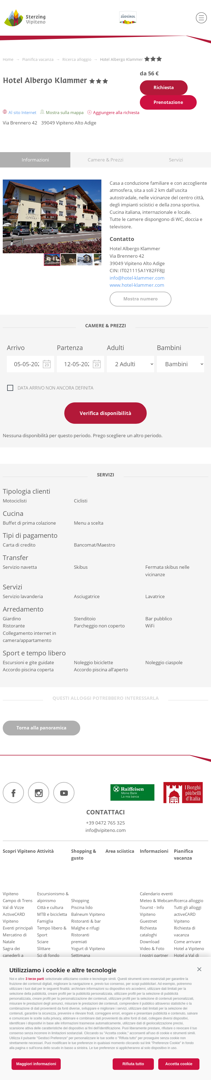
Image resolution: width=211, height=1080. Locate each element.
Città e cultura (50, 907)
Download (149, 941)
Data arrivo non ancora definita (55, 388)
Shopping (80, 900)
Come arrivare (187, 941)
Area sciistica (120, 851)
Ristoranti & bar (86, 921)
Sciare (42, 941)
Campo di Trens (17, 900)
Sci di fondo (48, 955)
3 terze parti (35, 979)
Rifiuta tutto (133, 1064)
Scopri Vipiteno (19, 851)
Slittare (43, 948)
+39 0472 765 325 (105, 823)
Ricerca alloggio (188, 900)
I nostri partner (154, 955)
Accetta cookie (179, 1064)
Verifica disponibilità (105, 413)
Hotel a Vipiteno (189, 948)
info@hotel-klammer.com (137, 278)
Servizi (176, 160)
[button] (199, 969)
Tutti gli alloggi (187, 907)
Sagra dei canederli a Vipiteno (13, 955)
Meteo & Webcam (157, 900)
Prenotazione (168, 102)
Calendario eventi (156, 893)
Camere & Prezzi (105, 160)
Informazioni (35, 160)
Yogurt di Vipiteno (88, 948)
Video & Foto (152, 948)
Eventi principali (18, 928)
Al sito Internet (20, 112)
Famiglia (45, 921)
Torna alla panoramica (41, 728)
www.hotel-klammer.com (137, 285)
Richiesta (164, 87)
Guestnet (148, 921)
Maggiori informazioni (36, 1064)
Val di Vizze (13, 907)
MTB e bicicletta (52, 914)
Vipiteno (10, 893)
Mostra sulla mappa (62, 112)
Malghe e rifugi (85, 928)
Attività (45, 851)
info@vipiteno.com (105, 830)
